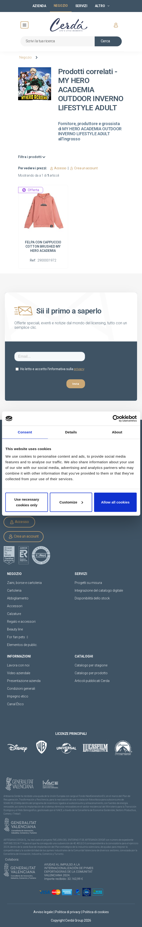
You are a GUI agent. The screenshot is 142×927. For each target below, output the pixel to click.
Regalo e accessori (21, 621)
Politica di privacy (68, 912)
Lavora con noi (18, 665)
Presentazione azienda (24, 681)
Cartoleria (14, 590)
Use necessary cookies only (26, 502)
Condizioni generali (21, 688)
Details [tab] (71, 432)
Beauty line (15, 629)
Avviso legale (43, 912)
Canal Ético (15, 704)
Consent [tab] (25, 432)
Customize (71, 502)
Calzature (14, 614)
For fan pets (17, 637)
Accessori (14, 606)
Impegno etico (17, 696)
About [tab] (117, 432)
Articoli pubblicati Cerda (92, 681)
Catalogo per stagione (91, 665)
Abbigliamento (17, 598)
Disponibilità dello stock (92, 598)
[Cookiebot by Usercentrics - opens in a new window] (116, 418)
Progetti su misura (88, 583)
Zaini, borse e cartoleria (24, 583)
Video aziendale (18, 673)
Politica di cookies (96, 912)
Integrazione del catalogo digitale (99, 590)
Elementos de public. (22, 645)
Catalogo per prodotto (91, 673)
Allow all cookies (115, 502)
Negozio (25, 57)
